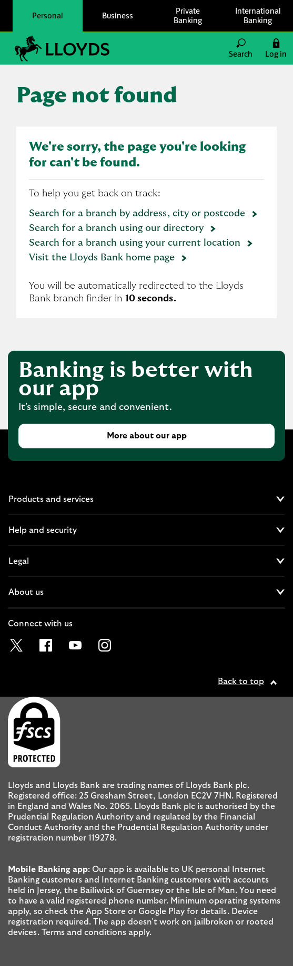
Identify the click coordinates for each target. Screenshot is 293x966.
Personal (47, 15)
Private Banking (188, 15)
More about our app (147, 436)
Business (117, 15)
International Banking (258, 15)
